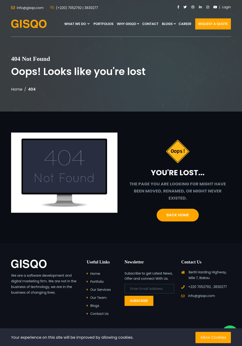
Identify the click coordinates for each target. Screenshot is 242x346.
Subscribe (139, 300)
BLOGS (167, 23)
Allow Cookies (213, 337)
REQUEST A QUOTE (213, 23)
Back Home (177, 215)
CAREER (185, 23)
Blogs (94, 305)
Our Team (98, 297)
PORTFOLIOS (103, 23)
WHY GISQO (126, 23)
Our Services (100, 289)
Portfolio (97, 281)
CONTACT (150, 23)
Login (226, 7)
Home (16, 89)
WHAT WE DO (77, 23)
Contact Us (99, 313)
